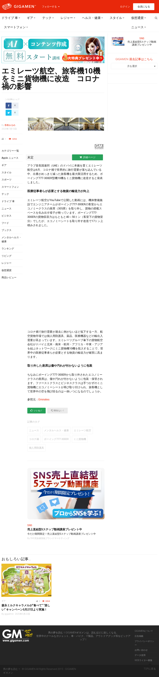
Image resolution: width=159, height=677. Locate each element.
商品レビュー (9, 277)
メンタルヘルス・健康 (56, 430)
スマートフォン (15, 27)
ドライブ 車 (10, 18)
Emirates (44, 399)
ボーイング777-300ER (56, 439)
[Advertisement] (12, 332)
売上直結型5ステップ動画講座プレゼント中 (54, 529)
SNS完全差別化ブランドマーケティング (49, 538)
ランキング (8, 248)
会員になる (144, 6)
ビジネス (6, 215)
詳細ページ (87, 157)
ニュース (137, 27)
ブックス (6, 230)
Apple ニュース (10, 157)
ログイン (125, 6)
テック (47, 18)
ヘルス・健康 (91, 18)
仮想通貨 (137, 18)
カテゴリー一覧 (10, 150)
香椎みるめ (10, 125)
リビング (6, 255)
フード (5, 223)
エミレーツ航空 (82, 430)
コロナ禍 (34, 439)
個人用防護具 (36, 447)
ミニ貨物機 (80, 439)
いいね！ (36, 410)
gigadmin (9, 614)
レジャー (67, 18)
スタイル (116, 18)
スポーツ (6, 179)
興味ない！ (58, 410)
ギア (30, 18)
